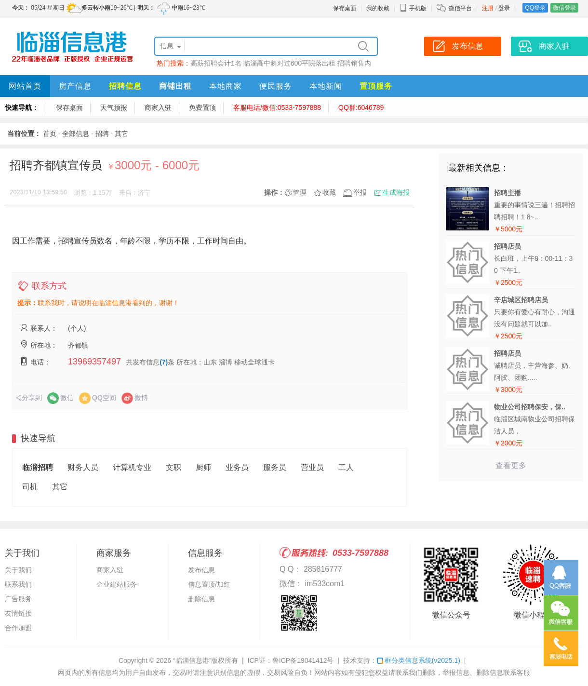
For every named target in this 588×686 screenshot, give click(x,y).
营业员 (312, 467)
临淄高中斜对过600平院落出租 (289, 63)
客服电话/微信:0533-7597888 (277, 107)
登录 (504, 8)
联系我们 (18, 584)
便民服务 (275, 86)
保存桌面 (344, 8)
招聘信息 (125, 86)
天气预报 (113, 107)
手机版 (413, 8)
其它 (121, 133)
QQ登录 (535, 7)
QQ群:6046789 (361, 107)
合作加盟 (18, 628)
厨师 (203, 467)
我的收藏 (377, 8)
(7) (164, 362)
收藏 (329, 192)
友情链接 (18, 613)
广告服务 (18, 599)
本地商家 (225, 86)
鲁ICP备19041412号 (303, 660)
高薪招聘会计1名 (215, 63)
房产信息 (75, 86)
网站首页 (25, 86)
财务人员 (82, 467)
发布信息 (201, 570)
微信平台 (460, 8)
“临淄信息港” (192, 660)
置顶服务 (376, 86)
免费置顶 (202, 107)
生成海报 (396, 192)
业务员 (237, 467)
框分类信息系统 (418, 660)
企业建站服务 (116, 584)
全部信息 (75, 133)
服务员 (274, 467)
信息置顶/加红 (209, 584)
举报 (360, 192)
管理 (300, 192)
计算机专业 (132, 467)
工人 (346, 467)
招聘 (102, 133)
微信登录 (564, 7)
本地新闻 (325, 86)
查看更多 (510, 465)
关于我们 (18, 570)
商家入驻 (158, 107)
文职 (173, 467)
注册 (488, 8)
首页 (49, 133)
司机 (30, 487)
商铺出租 (175, 86)
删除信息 (201, 599)
